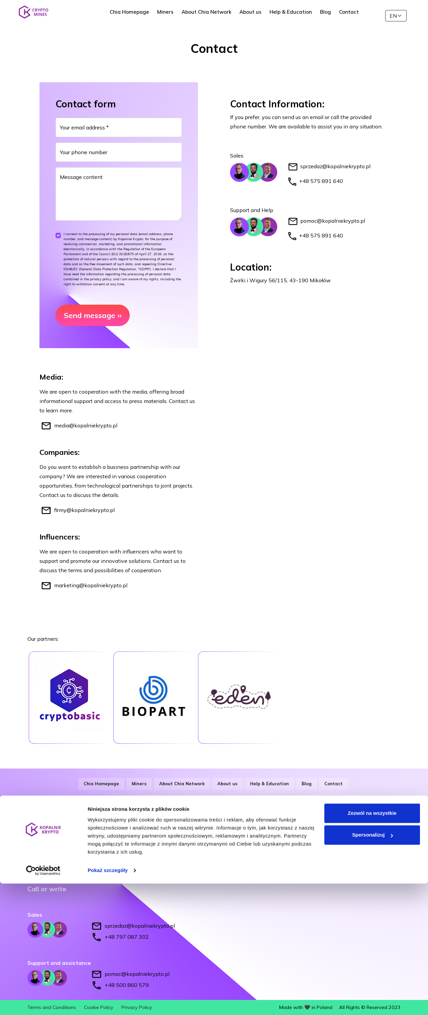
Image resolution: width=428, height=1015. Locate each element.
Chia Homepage (136, 15)
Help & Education (298, 15)
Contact (356, 15)
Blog (332, 15)
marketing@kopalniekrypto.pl (90, 585)
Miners (172, 15)
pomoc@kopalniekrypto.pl (332, 220)
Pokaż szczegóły (108, 1002)
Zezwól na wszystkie (372, 944)
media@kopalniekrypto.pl (85, 425)
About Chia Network (213, 15)
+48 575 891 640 (321, 181)
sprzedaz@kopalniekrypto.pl (335, 166)
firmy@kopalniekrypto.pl (84, 510)
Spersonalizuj (372, 966)
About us (257, 15)
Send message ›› (92, 315)
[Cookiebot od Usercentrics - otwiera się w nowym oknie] (43, 1002)
